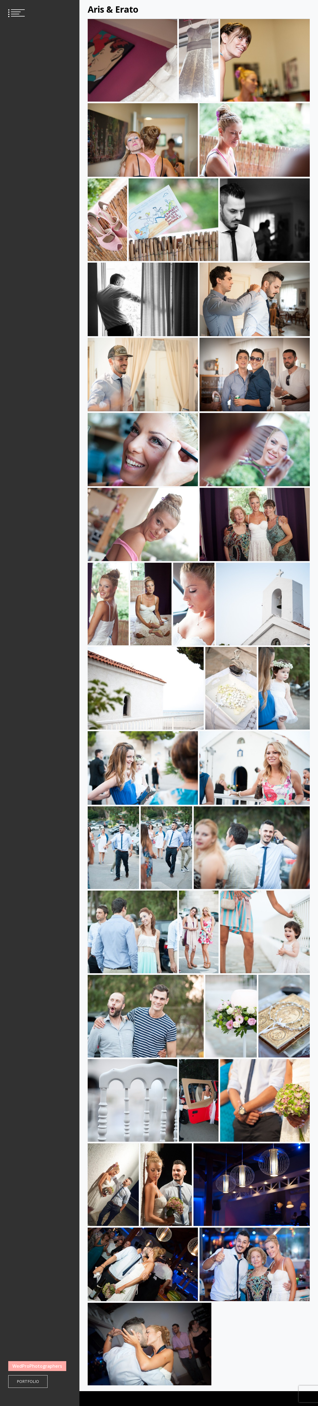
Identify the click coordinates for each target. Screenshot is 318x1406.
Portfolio (28, 1381)
